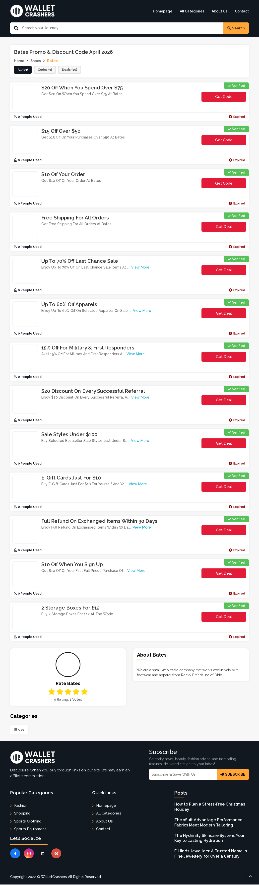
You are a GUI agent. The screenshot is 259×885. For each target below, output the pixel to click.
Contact (242, 11)
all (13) (23, 70)
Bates (52, 61)
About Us (219, 11)
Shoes (19, 730)
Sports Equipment (30, 829)
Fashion (20, 806)
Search (236, 28)
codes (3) (46, 70)
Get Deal (224, 227)
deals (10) (72, 70)
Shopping (22, 814)
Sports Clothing (27, 821)
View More (140, 268)
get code (228, 98)
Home (19, 61)
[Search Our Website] (120, 28)
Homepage (162, 11)
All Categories (192, 11)
